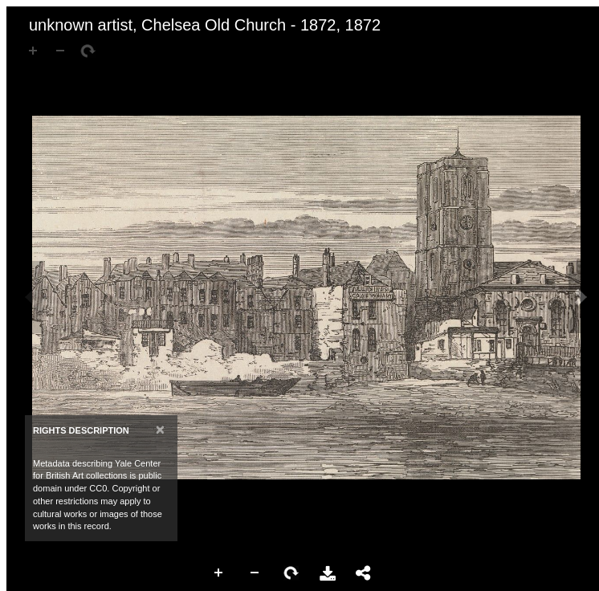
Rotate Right (291, 573)
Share (364, 573)
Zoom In (219, 573)
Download (328, 573)
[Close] (160, 429)
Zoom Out (255, 573)
